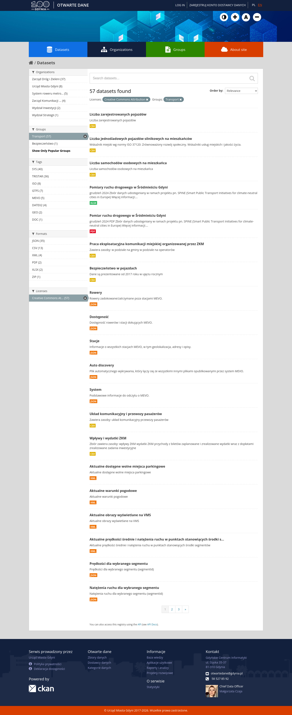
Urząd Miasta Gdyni (42, 657)
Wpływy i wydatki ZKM (108, 438)
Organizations (116, 49)
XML (93, 478)
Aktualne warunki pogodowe (113, 490)
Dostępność (99, 317)
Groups (175, 49)
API (139, 624)
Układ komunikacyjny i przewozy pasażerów (126, 414)
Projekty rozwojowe (160, 673)
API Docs (152, 624)
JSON (93, 304)
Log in (180, 5)
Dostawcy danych (99, 663)
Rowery (96, 292)
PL (253, 5)
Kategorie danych (99, 668)
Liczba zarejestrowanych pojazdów (118, 114)
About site (234, 49)
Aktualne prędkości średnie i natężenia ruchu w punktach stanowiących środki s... (157, 539)
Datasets (58, 49)
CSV (92, 126)
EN (260, 5)
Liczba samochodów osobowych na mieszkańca (128, 163)
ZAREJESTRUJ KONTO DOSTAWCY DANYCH (217, 5)
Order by (216, 90)
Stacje (95, 341)
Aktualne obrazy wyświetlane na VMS (120, 515)
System (96, 389)
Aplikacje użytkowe (159, 663)
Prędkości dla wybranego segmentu (119, 563)
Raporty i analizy (158, 668)
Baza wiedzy (155, 657)
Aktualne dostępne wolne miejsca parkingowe (127, 466)
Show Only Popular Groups (51, 151)
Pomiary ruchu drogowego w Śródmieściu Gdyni (129, 187)
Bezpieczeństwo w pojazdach (113, 268)
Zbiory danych (97, 657)
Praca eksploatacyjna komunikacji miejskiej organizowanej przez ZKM (147, 244)
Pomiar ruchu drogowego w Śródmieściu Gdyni (128, 215)
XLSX (93, 203)
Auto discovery (102, 365)
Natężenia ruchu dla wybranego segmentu (124, 587)
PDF (92, 231)
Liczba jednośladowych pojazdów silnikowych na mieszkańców (141, 138)
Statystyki (153, 687)
